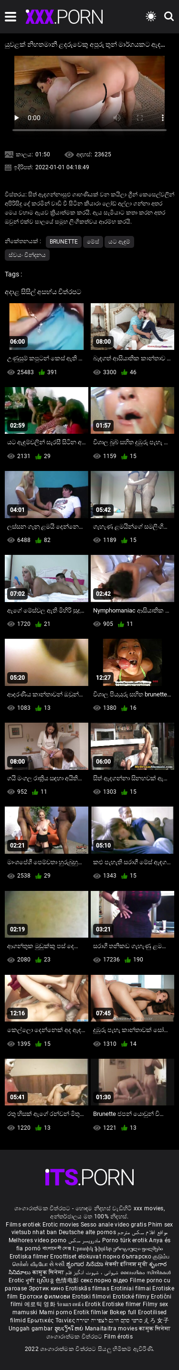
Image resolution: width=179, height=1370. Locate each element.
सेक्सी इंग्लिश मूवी (126, 1264)
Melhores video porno (38, 1240)
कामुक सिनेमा (48, 1272)
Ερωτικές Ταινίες (51, 1320)
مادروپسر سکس (84, 1240)
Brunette (64, 241)
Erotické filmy (132, 1296)
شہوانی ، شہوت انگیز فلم (92, 1272)
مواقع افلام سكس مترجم (142, 1232)
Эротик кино (47, 1288)
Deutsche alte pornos (87, 1232)
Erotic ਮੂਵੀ (23, 1280)
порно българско (127, 1256)
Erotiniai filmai (131, 1288)
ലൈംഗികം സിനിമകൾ (145, 1272)
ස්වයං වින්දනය (27, 255)
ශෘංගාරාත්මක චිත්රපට (75, 1336)
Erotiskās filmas (88, 1288)
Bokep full (123, 1312)
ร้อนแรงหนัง (71, 1304)
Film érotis (118, 1336)
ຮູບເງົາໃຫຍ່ (69, 1328)
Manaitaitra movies (112, 1328)
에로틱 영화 (40, 1304)
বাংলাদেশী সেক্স (56, 1248)
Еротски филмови (46, 1296)
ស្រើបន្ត (46, 1280)
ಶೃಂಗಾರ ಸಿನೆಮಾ (85, 1264)
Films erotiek (23, 1224)
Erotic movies (61, 1224)
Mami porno (55, 1312)
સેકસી (56, 1264)
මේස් (93, 241)
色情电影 (68, 1280)
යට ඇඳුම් (119, 241)
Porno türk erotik (124, 1240)
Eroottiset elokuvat (76, 1256)
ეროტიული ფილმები (138, 1248)
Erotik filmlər (92, 1312)
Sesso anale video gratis (114, 1224)
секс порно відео (104, 1280)
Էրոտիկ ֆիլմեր (93, 1248)
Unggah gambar (31, 1328)
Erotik (93, 1304)
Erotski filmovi (92, 1296)
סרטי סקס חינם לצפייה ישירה (109, 1320)
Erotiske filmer (122, 1304)
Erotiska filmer (30, 1256)
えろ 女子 (156, 1320)
